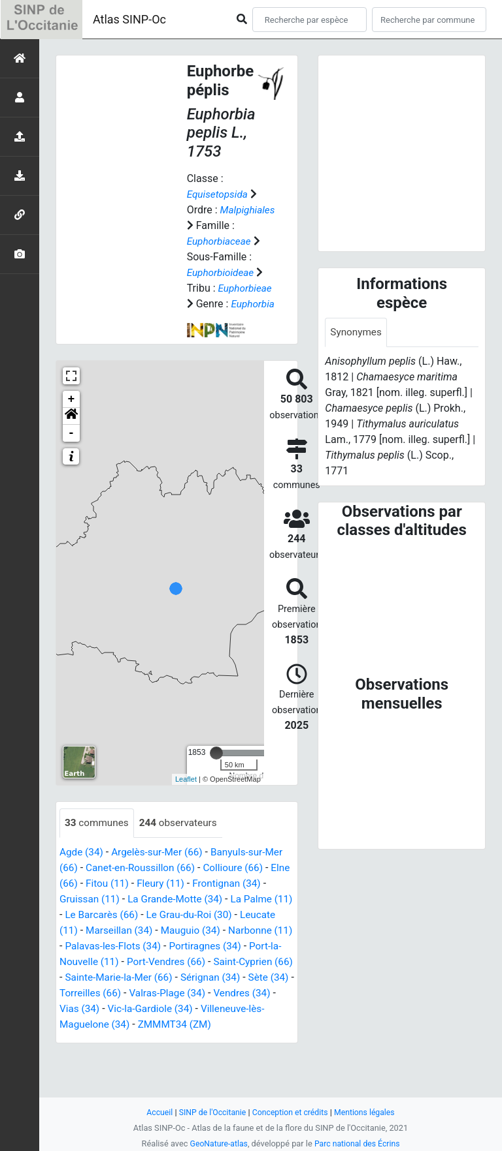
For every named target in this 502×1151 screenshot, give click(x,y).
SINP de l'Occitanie (209, 1112)
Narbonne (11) (93, 978)
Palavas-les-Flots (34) (185, 978)
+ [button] (71, 430)
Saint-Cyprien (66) (168, 1009)
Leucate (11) (88, 962)
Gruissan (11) (96, 931)
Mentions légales (368, 1112)
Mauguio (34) (235, 962)
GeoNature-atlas (216, 1143)
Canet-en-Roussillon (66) (143, 899)
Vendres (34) (182, 1040)
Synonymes (357, 332)
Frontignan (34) (255, 915)
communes (98, 854)
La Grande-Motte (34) (185, 931)
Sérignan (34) (138, 1025)
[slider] (216, 784)
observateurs (182, 854)
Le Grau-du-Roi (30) (216, 946)
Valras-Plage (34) (104, 1040)
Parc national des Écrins (358, 1143)
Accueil (155, 1112)
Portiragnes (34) (97, 993)
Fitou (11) (131, 915)
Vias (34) (241, 1040)
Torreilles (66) (260, 1025)
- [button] (71, 464)
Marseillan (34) (161, 962)
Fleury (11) (187, 915)
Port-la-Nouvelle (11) (191, 993)
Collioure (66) (240, 899)
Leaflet (186, 810)
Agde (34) (82, 884)
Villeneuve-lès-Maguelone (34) (209, 1056)
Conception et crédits (290, 1112)
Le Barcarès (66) (124, 946)
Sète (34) (199, 1025)
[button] (71, 447)
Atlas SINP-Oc (129, 19)
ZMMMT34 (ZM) (97, 1072)
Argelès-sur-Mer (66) (161, 884)
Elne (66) (80, 915)
